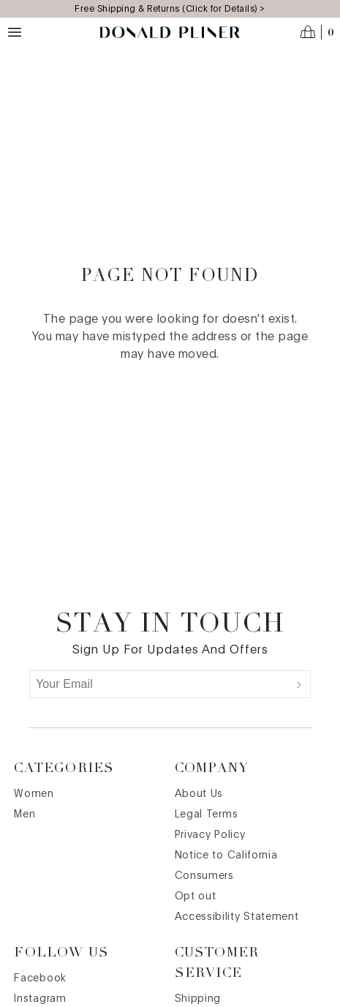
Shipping (198, 999)
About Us (199, 794)
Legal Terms (206, 814)
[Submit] (299, 684)
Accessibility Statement (237, 917)
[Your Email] (159, 684)
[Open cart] (317, 32)
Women (34, 794)
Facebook (40, 978)
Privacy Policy (210, 835)
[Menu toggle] (14, 32)
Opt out (195, 896)
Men (24, 814)
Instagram (40, 999)
